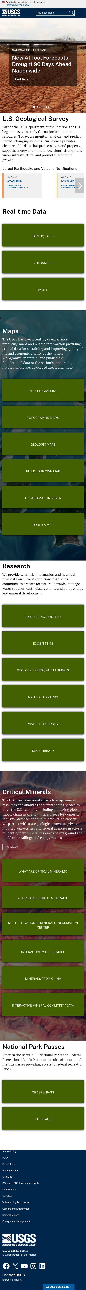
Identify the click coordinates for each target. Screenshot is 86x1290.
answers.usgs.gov (12, 1279)
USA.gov (7, 1196)
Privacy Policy (10, 1170)
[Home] (11, 15)
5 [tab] (52, 107)
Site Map (7, 1177)
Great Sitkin (14, 181)
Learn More (11, 847)
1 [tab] (34, 107)
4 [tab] (47, 107)
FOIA (5, 1157)
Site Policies (9, 1164)
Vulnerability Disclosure (15, 1202)
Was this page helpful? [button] (58, 1287)
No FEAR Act (9, 1189)
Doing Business (10, 1215)
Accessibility (9, 1151)
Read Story (21, 79)
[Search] (72, 13)
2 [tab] (38, 107)
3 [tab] (43, 107)
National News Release (29, 50)
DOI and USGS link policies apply (20, 1183)
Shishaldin (67, 181)
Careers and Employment (16, 1209)
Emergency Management (16, 1221)
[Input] (55, 13)
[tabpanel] (43, 65)
